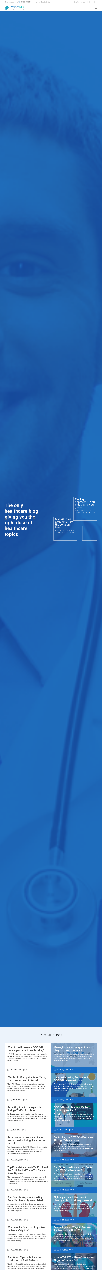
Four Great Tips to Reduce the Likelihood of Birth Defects (24, 1259)
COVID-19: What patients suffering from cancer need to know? (26, 1079)
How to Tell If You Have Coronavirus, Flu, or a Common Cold (74, 1259)
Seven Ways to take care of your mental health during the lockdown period (26, 1140)
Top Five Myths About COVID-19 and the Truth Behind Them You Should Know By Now (27, 1170)
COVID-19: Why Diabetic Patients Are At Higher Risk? (72, 1109)
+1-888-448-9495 (25, 2)
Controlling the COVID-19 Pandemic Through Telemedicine (74, 1139)
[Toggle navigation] (95, 8)
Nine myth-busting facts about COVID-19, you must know (71, 1079)
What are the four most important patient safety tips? (26, 1229)
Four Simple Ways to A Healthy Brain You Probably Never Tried (25, 1199)
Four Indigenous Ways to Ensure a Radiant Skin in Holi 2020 (73, 1229)
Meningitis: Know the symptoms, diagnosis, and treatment (72, 1049)
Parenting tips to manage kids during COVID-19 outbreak (24, 1109)
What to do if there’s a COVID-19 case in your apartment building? (25, 1049)
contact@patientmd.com (44, 2)
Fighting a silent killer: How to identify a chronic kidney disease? (73, 1199)
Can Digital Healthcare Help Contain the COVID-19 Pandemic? (74, 1169)
